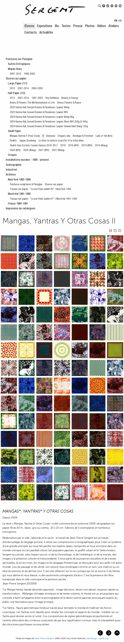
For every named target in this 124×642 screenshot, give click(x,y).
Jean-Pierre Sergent (44, 638)
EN (120, 21)
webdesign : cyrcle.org (97, 638)
